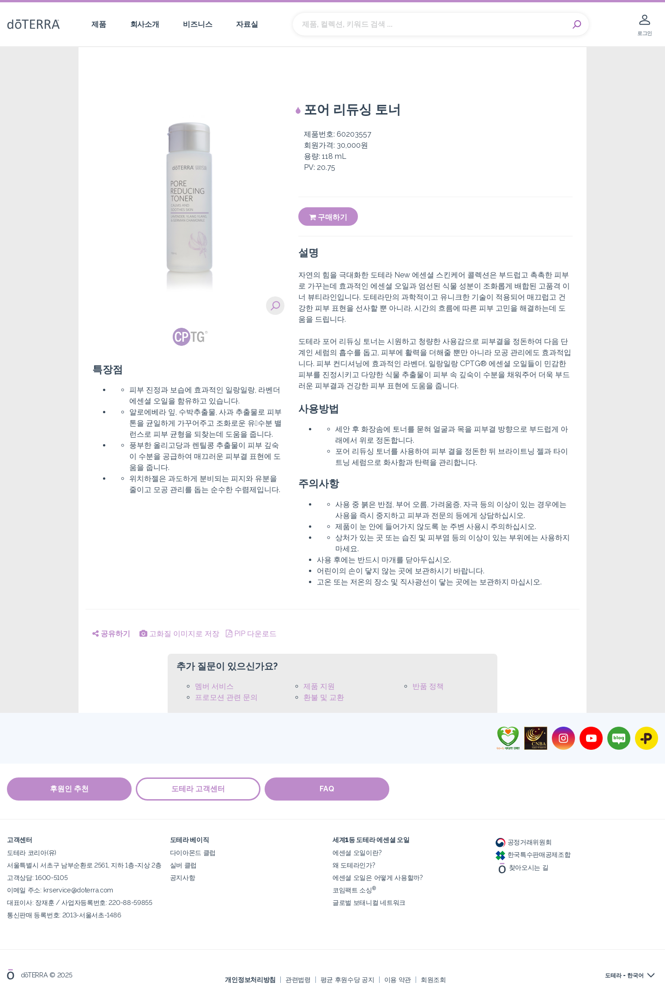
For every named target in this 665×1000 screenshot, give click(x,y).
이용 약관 (397, 979)
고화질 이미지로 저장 (179, 633)
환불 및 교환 (323, 697)
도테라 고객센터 (198, 788)
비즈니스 (197, 24)
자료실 (247, 24)
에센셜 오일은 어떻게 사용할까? (377, 877)
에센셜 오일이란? (356, 852)
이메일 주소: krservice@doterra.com (60, 890)
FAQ (327, 788)
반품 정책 (428, 686)
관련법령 (298, 979)
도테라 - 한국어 (624, 975)
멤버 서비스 (214, 686)
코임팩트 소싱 (354, 890)
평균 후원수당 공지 (347, 979)
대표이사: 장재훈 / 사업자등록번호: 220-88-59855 (79, 902)
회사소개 (144, 24)
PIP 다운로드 (251, 633)
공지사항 (182, 877)
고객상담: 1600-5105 (37, 877)
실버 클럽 (183, 865)
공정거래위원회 (524, 842)
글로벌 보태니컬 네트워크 (368, 902)
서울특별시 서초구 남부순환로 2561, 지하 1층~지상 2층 (84, 865)
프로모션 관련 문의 (226, 697)
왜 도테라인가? (353, 865)
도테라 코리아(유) (31, 852)
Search (577, 24)
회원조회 (433, 979)
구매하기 (328, 217)
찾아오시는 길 (522, 867)
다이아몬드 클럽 (193, 852)
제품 (98, 24)
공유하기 (111, 633)
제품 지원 (319, 686)
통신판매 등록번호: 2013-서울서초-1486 (64, 915)
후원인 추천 (69, 788)
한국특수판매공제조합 (533, 854)
